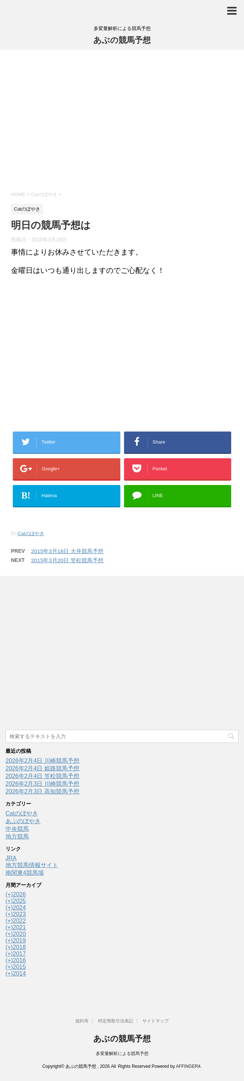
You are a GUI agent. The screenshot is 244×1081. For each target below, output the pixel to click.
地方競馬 (17, 836)
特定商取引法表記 (115, 1020)
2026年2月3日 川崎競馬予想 (42, 784)
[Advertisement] (122, 119)
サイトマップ (155, 1020)
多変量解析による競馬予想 (122, 1053)
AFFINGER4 (188, 1066)
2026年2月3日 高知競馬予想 (42, 791)
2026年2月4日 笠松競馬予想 (42, 776)
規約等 (82, 1020)
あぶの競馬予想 (122, 40)
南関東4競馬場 (24, 873)
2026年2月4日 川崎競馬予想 (42, 761)
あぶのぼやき (23, 821)
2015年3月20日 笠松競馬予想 (67, 560)
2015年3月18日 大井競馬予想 (67, 551)
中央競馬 (17, 829)
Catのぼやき (31, 533)
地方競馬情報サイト (31, 865)
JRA (10, 858)
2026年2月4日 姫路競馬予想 (42, 768)
